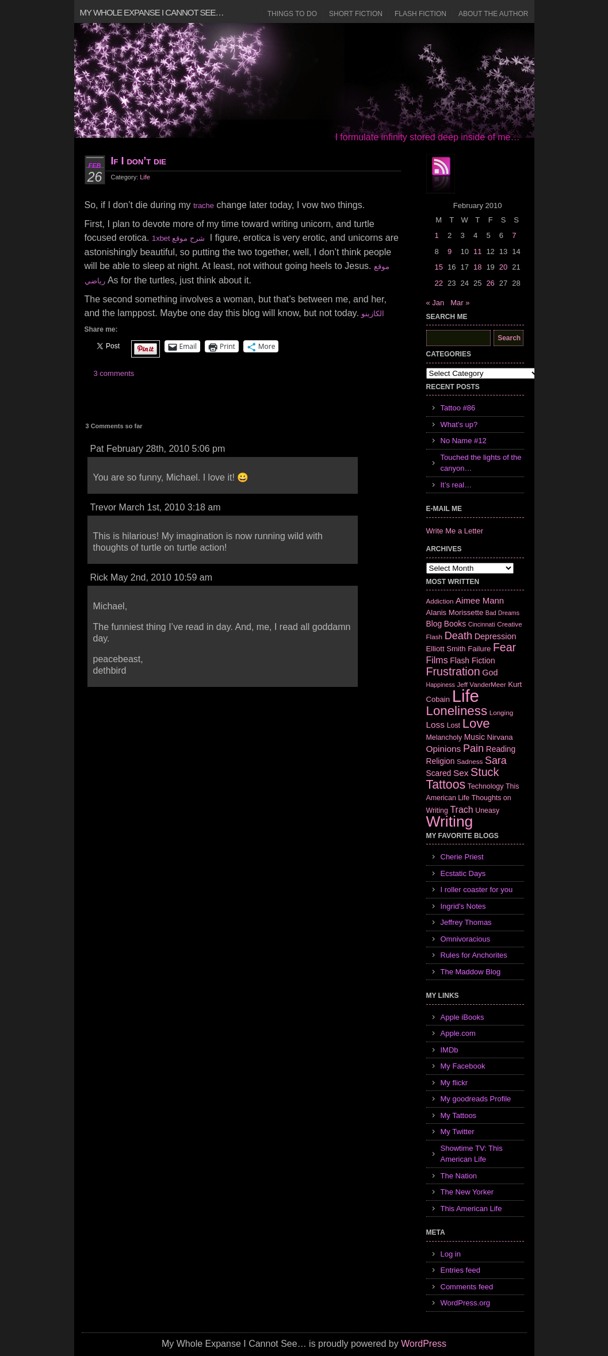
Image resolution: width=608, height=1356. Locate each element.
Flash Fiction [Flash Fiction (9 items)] (472, 660)
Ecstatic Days (463, 873)
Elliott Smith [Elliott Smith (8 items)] (446, 648)
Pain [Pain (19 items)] (473, 748)
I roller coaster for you (477, 889)
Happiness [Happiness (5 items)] (440, 684)
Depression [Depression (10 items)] (496, 636)
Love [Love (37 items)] (476, 723)
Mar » (459, 302)
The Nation (459, 1175)
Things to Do (292, 14)
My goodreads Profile (476, 1098)
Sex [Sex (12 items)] (461, 773)
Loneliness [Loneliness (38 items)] (457, 711)
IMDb (449, 1050)
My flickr (454, 1082)
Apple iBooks (462, 1017)
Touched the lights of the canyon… (481, 463)
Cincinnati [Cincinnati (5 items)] (481, 624)
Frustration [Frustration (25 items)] (453, 671)
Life (145, 177)
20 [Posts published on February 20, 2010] (503, 267)
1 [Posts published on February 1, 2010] (437, 235)
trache (203, 205)
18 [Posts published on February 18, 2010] (477, 267)
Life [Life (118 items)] (465, 695)
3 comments (114, 373)
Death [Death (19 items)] (458, 635)
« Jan (435, 302)
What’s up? (459, 424)
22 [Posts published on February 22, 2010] (439, 283)
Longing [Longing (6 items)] (502, 712)
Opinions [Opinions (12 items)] (443, 749)
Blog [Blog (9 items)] (434, 623)
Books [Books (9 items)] (455, 623)
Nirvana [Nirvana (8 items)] (500, 737)
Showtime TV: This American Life (472, 1154)
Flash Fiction (420, 14)
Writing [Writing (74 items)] (449, 821)
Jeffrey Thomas (466, 922)
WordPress (423, 1344)
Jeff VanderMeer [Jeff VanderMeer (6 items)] (481, 684)
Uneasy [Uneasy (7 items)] (487, 810)
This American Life (471, 1208)
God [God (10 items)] (490, 672)
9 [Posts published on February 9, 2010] (450, 251)
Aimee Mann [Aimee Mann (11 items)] (480, 600)
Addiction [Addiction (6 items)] (440, 601)
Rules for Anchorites (474, 955)
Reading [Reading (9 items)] (500, 749)
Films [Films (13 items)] (437, 660)
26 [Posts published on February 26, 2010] (490, 283)
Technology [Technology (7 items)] (486, 786)
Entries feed (460, 1270)
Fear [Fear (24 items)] (504, 647)
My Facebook (463, 1066)
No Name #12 (464, 440)
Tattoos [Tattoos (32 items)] (446, 785)
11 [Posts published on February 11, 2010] (477, 251)
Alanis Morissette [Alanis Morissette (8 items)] (455, 612)
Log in (451, 1254)
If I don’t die (138, 161)
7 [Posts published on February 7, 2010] (514, 235)
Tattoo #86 (458, 408)
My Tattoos (459, 1115)
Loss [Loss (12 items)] (435, 724)
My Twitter (458, 1131)
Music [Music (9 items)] (474, 737)
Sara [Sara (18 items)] (496, 760)
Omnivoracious (466, 939)
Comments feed (467, 1286)
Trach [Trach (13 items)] (461, 810)
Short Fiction (356, 14)
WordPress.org (465, 1303)
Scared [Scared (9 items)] (439, 773)
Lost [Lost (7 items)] (453, 725)
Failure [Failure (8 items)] (479, 648)
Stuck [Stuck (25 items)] (485, 772)
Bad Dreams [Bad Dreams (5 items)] (502, 612)
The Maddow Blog (471, 971)
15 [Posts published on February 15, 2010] (439, 267)
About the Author (493, 14)
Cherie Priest (462, 856)
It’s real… (456, 485)
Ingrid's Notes (463, 906)
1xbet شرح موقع (178, 238)
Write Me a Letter (454, 531)
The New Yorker (467, 1192)
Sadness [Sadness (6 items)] (470, 761)
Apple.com (458, 1033)
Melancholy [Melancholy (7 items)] (444, 737)
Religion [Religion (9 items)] (440, 761)
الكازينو (372, 313)
